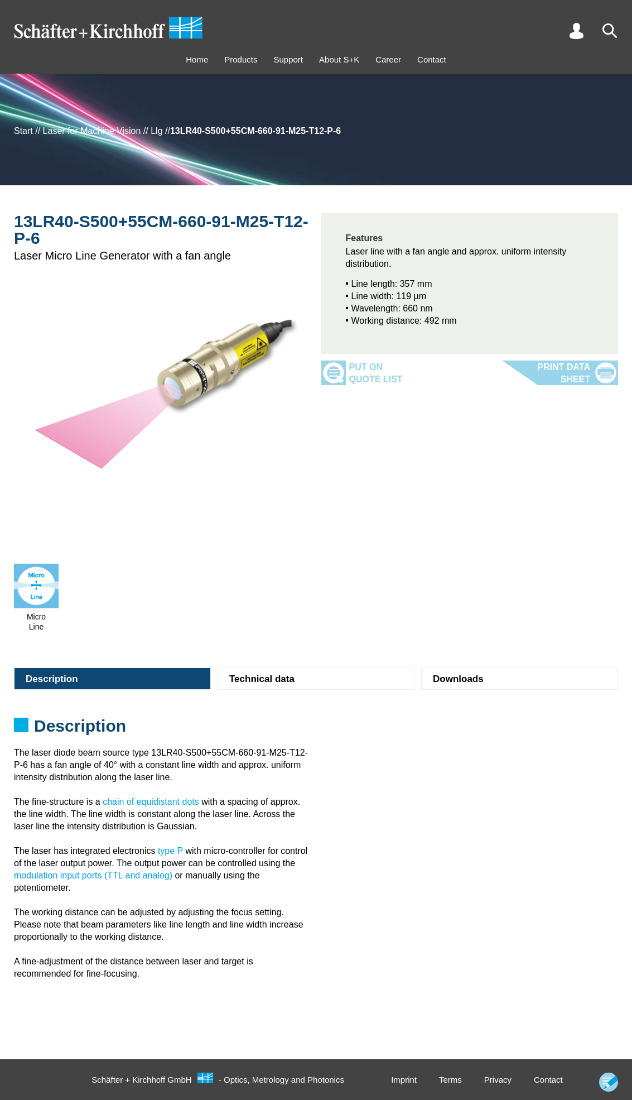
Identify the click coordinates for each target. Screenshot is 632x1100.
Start (23, 131)
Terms (450, 1079)
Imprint (404, 1079)
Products (240, 59)
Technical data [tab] (262, 679)
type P (170, 851)
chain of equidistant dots (151, 801)
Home (197, 59)
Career (388, 59)
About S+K (339, 59)
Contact (431, 59)
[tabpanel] (316, 729)
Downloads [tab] (458, 679)
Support (288, 59)
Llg (156, 131)
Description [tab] (52, 679)
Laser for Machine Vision (92, 131)
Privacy (498, 1079)
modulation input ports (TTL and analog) (93, 875)
